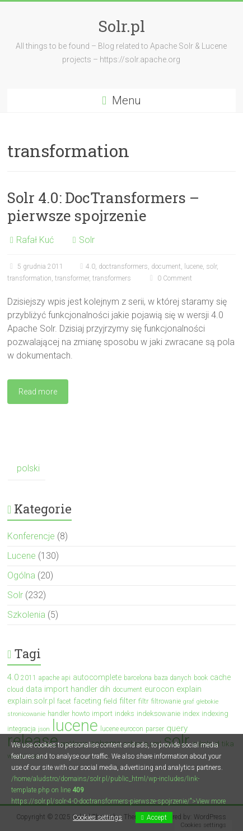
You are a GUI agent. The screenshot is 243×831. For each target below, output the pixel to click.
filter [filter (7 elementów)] (127, 701)
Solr (87, 240)
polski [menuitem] (28, 468)
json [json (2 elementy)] (44, 729)
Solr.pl (121, 26)
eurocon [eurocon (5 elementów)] (159, 689)
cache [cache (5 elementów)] (220, 677)
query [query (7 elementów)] (177, 728)
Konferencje (31, 536)
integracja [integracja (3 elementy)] (21, 729)
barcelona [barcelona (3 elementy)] (138, 678)
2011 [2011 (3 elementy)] (28, 678)
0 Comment (169, 278)
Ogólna (21, 575)
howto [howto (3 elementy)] (81, 714)
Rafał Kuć (35, 240)
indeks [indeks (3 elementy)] (124, 714)
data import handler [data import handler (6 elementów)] (61, 689)
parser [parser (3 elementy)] (155, 729)
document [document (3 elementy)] (127, 690)
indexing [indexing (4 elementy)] (215, 713)
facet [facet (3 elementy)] (64, 701)
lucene (193, 266)
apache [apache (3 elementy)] (49, 678)
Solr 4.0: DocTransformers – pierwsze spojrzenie (103, 206)
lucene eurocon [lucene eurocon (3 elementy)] (121, 729)
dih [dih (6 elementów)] (105, 689)
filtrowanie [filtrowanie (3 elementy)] (166, 701)
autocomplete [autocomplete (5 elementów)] (97, 677)
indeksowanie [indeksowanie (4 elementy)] (158, 713)
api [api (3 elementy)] (66, 678)
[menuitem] (26, 469)
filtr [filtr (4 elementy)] (143, 701)
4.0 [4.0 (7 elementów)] (12, 677)
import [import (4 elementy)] (102, 713)
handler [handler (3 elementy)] (58, 714)
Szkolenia (26, 614)
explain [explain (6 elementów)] (189, 689)
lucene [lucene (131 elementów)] (75, 725)
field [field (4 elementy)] (110, 701)
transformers (111, 278)
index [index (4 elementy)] (191, 713)
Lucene (21, 555)
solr (211, 266)
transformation (29, 278)
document (166, 266)
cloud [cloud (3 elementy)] (15, 690)
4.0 (90, 266)
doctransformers (123, 266)
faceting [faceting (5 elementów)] (87, 700)
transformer (72, 278)
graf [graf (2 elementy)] (188, 701)
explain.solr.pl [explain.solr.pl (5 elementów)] (31, 700)
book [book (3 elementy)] (201, 678)
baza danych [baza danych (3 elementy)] (172, 678)
